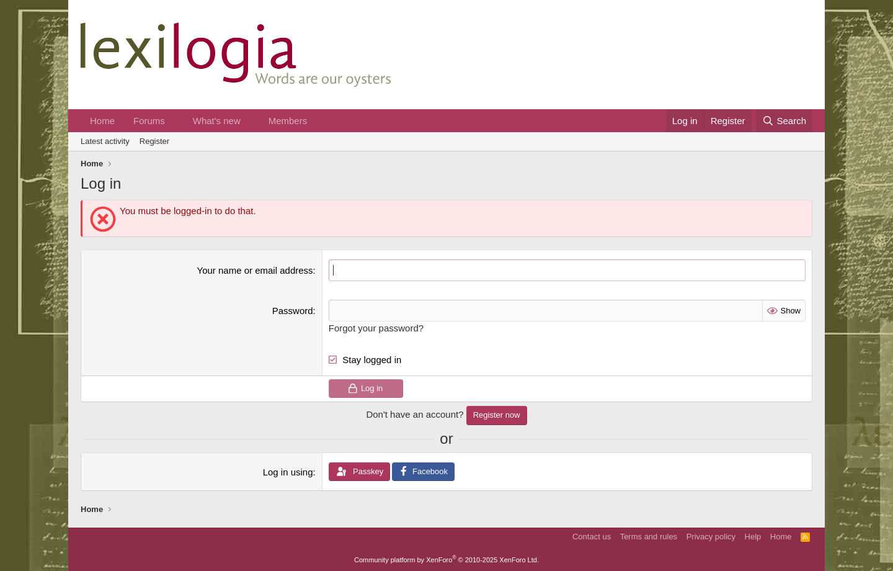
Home (102, 120)
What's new (217, 120)
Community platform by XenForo (446, 560)
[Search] (784, 120)
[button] (175, 120)
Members (288, 120)
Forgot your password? (376, 328)
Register (154, 141)
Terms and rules (648, 536)
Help (753, 536)
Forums (149, 120)
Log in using (288, 472)
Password (292, 310)
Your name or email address (255, 270)
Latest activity (105, 141)
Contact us (591, 536)
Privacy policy (710, 536)
